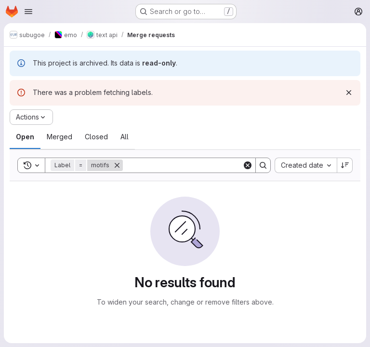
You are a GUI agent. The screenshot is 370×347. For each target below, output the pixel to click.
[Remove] (117, 165)
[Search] (182, 165)
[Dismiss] (349, 92)
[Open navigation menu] (28, 11)
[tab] (25, 137)
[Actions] (31, 117)
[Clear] (247, 165)
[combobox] (306, 165)
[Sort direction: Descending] (345, 165)
